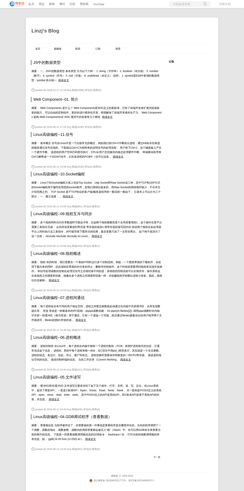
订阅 (97, 48)
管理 (117, 48)
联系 (77, 48)
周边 (41, 4)
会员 (31, 4)
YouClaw (98, 4)
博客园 (114, 476)
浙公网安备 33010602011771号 (107, 480)
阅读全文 (63, 80)
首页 (37, 48)
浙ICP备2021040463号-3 (141, 480)
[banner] (15, 4)
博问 (62, 4)
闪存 (72, 4)
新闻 (52, 4)
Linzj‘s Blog (45, 31)
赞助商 (84, 4)
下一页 (156, 457)
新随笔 (57, 48)
